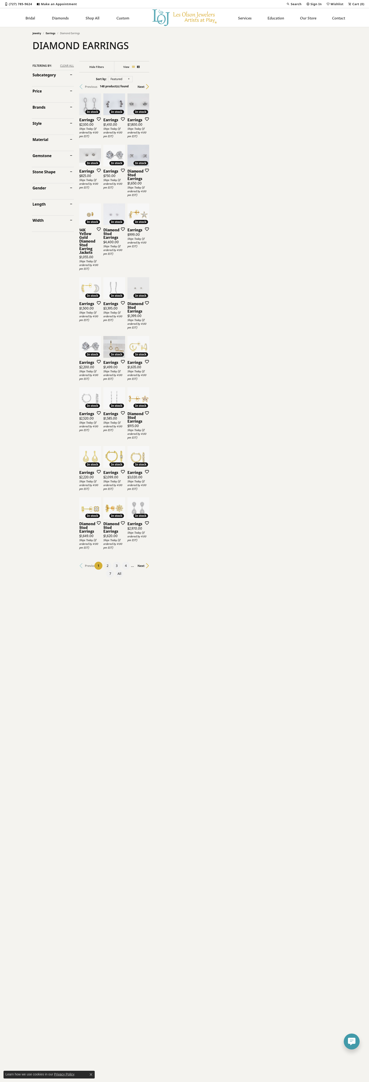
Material (40, 139)
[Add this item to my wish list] (159, 181)
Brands (39, 107)
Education (276, 17)
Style (37, 123)
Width (38, 220)
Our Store (308, 17)
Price (37, 91)
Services (245, 17)
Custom (122, 17)
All (233, 957)
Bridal (30, 17)
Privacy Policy (64, 1074)
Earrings (50, 33)
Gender (39, 188)
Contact (338, 17)
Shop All (92, 17)
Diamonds (60, 17)
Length (39, 204)
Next (328, 87)
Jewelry (37, 33)
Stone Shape (44, 172)
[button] (293, 4)
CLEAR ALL (67, 65)
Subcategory (44, 75)
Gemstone (42, 156)
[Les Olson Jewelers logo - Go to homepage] (184, 17)
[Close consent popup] (91, 1074)
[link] (18, 4)
